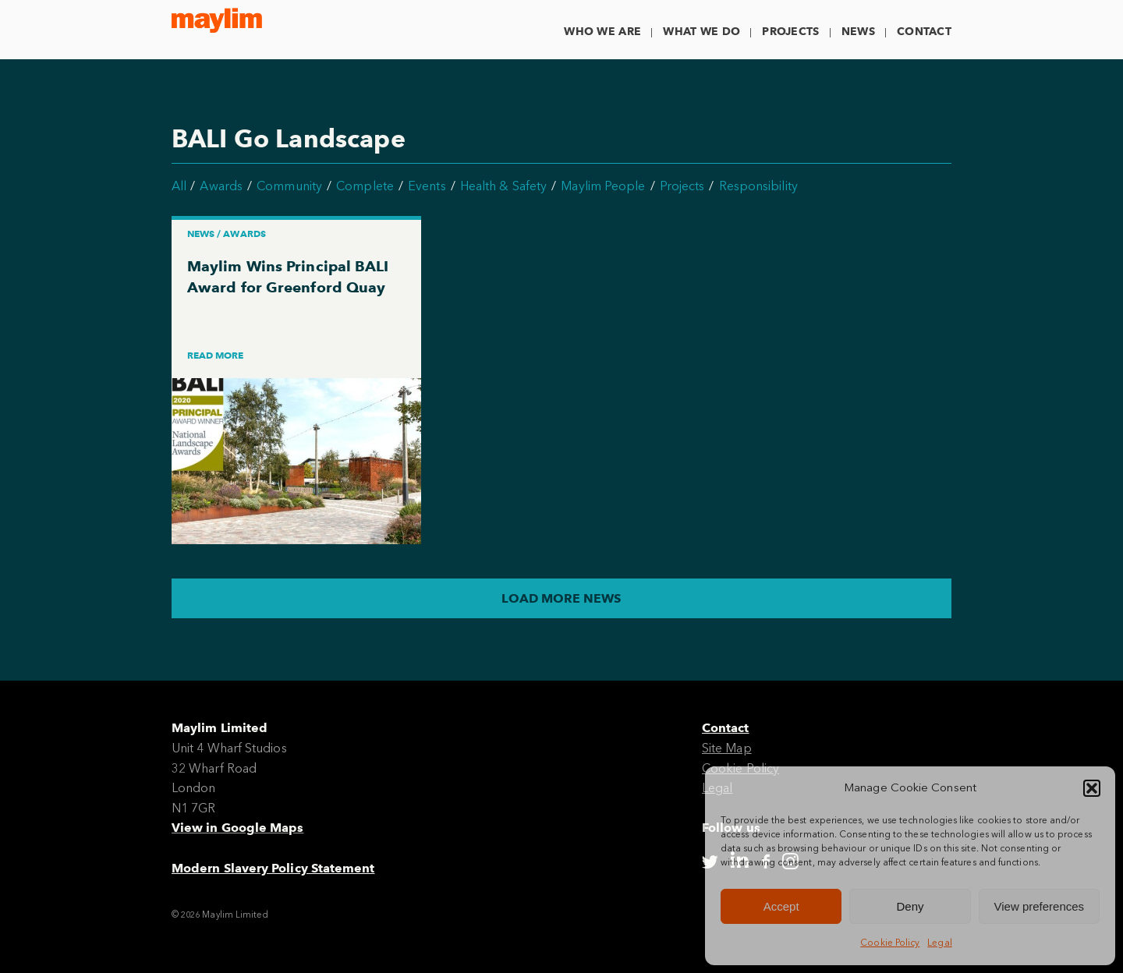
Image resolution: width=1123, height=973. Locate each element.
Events (426, 186)
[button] (1092, 788)
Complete (365, 186)
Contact (924, 31)
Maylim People (603, 186)
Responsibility (758, 186)
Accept (781, 906)
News (858, 31)
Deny (909, 906)
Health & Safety (503, 186)
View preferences (1039, 906)
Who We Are (602, 31)
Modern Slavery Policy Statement (273, 868)
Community (289, 186)
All (179, 186)
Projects (790, 31)
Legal (939, 942)
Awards (221, 186)
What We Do (701, 31)
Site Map (727, 748)
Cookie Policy (889, 942)
